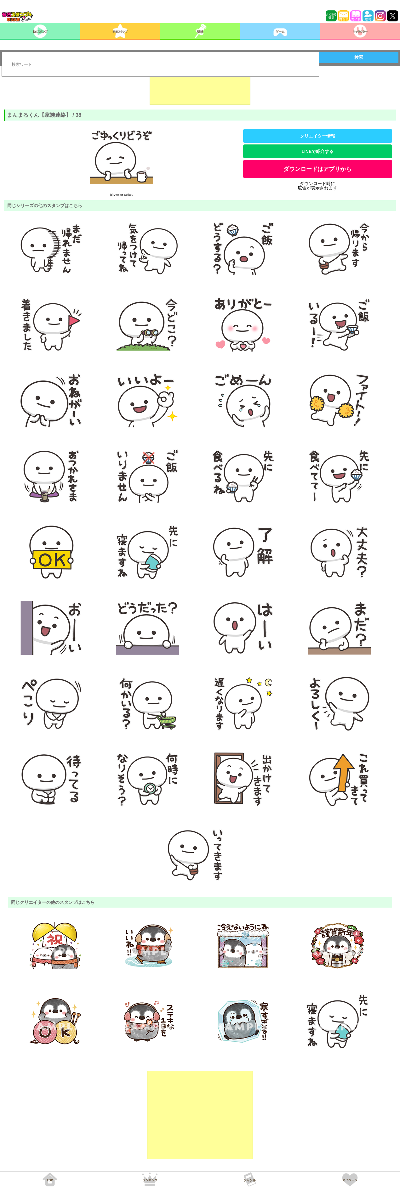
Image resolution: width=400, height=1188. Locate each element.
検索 (358, 57)
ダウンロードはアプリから (317, 169)
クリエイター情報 (317, 135)
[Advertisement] (200, 89)
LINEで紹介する (317, 151)
